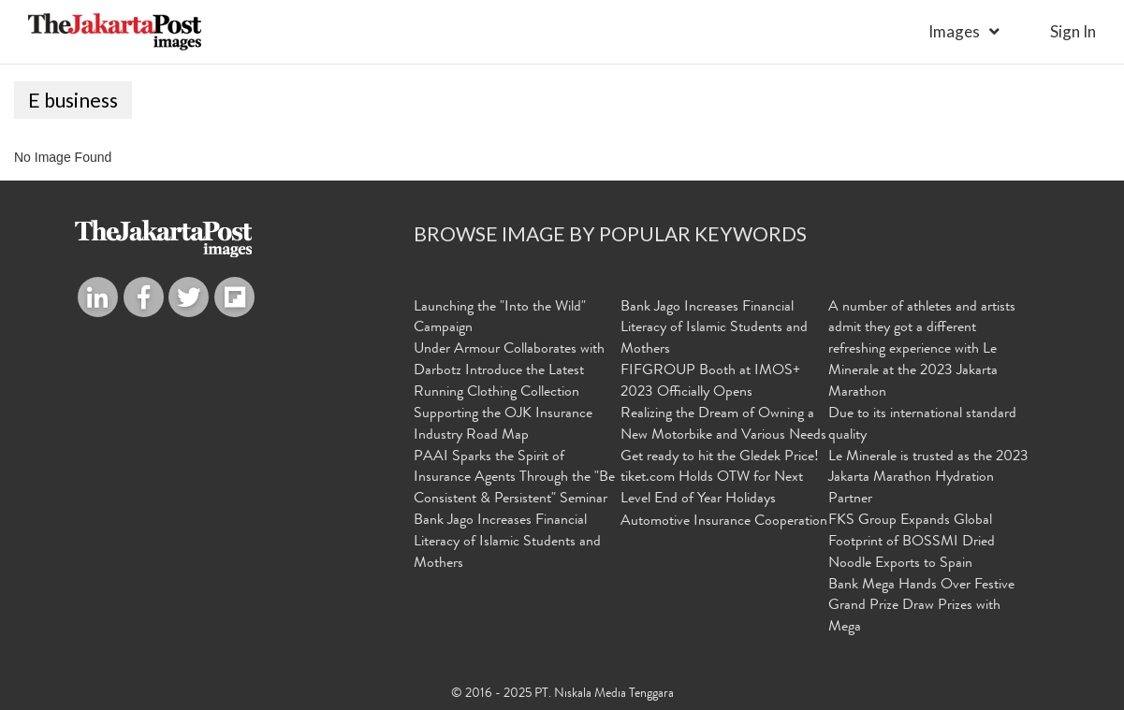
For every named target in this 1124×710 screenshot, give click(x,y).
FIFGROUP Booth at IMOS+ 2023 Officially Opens (710, 382)
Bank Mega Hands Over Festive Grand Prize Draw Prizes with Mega (921, 607)
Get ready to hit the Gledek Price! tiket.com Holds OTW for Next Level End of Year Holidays (719, 479)
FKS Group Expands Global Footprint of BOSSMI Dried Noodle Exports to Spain (911, 543)
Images (954, 31)
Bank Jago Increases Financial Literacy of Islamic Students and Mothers (507, 543)
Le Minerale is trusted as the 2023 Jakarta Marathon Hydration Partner (928, 479)
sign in (1073, 31)
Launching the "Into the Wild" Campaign (500, 318)
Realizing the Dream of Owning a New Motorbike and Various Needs (723, 425)
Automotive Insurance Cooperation (723, 521)
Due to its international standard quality (922, 425)
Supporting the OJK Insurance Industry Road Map (503, 425)
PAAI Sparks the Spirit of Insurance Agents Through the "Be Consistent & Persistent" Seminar (514, 479)
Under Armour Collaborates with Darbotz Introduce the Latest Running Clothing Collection (509, 371)
